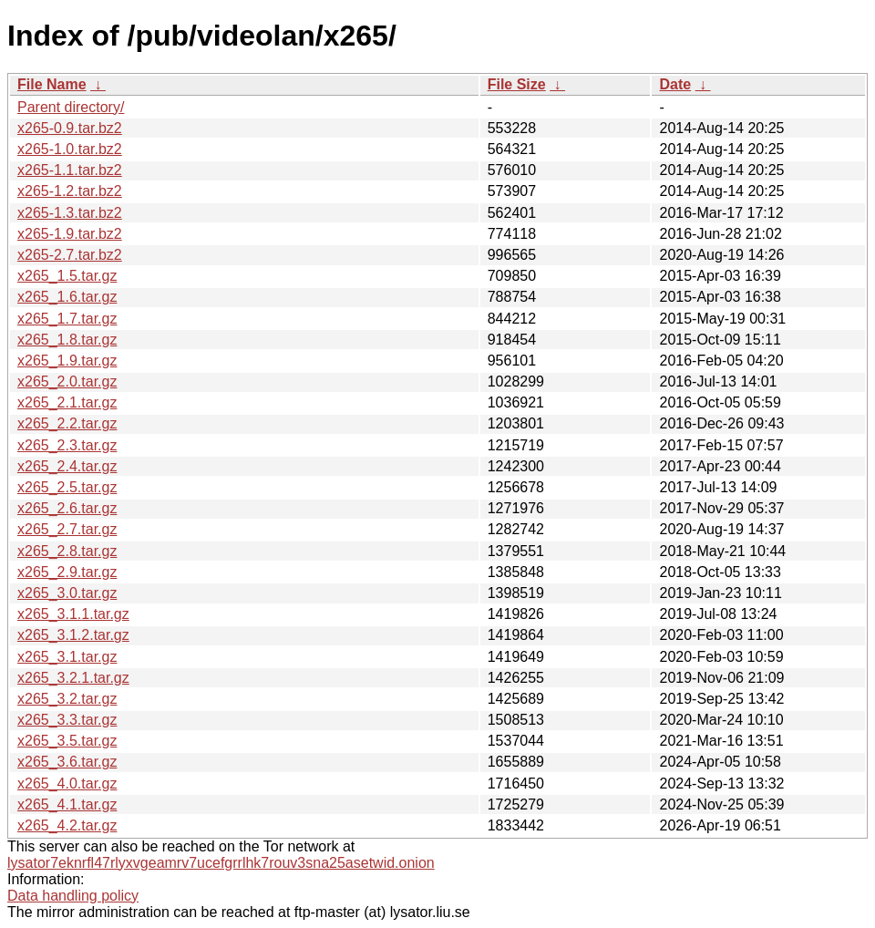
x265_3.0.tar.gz (67, 593)
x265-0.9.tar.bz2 (69, 128)
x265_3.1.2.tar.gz (73, 635)
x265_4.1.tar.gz (67, 804)
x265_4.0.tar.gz (67, 783)
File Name (52, 84)
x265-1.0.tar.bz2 (69, 149)
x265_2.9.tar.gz (67, 572)
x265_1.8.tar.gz (67, 339)
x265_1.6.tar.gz (67, 296)
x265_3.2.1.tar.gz (73, 678)
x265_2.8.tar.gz (67, 551)
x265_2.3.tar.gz (67, 445)
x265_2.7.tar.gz (67, 529)
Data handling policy (73, 895)
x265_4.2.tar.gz (67, 825)
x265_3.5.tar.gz (67, 740)
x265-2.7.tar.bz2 (69, 255)
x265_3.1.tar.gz (67, 657)
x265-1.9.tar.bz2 (69, 234)
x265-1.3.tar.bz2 (69, 213)
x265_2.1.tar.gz (67, 402)
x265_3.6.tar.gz (67, 761)
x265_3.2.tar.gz (67, 698)
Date (675, 84)
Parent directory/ (70, 107)
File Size (517, 84)
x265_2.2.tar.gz (67, 423)
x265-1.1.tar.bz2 (69, 170)
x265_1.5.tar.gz (67, 276)
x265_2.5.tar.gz (67, 487)
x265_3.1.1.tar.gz (73, 614)
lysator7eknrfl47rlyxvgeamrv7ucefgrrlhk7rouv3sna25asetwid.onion (221, 863)
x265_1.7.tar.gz (67, 318)
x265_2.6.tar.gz (67, 508)
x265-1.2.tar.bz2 (69, 191)
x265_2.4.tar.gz (67, 466)
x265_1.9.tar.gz (67, 360)
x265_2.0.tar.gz (67, 381)
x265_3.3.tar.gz (67, 719)
